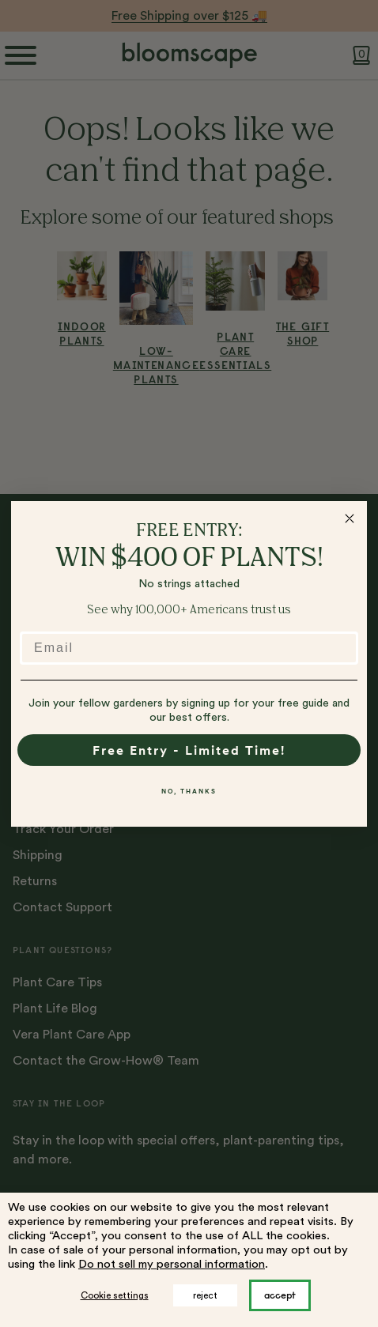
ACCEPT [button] (280, 1295)
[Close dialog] (349, 518)
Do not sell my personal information (171, 1264)
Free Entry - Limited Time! (189, 750)
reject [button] (205, 1295)
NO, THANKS (189, 791)
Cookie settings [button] (115, 1295)
